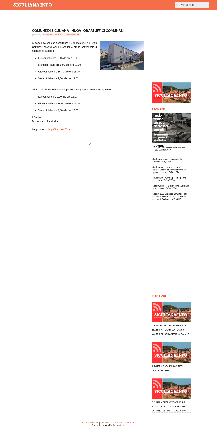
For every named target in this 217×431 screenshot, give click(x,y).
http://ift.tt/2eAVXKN (59, 129)
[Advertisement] (88, 177)
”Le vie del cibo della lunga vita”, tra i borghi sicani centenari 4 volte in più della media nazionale (170, 329)
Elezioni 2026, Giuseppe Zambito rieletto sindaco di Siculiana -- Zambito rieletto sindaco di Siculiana (170, 196)
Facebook (129, 422)
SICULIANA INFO (32, 5)
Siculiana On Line (90, 422)
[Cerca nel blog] (194, 5)
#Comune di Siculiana (54, 35)
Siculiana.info (106, 422)
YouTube (119, 422)
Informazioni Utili (72, 35)
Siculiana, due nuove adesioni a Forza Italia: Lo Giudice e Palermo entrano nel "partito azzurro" (169, 170)
